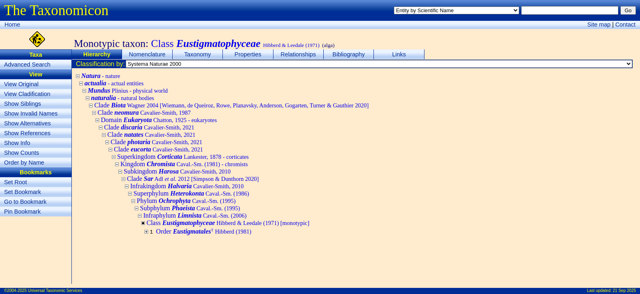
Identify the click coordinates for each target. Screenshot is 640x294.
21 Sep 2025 (624, 290)
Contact (625, 24)
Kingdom (184, 163)
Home (12, 24)
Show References (27, 133)
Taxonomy (197, 54)
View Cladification (27, 94)
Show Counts (21, 152)
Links (399, 54)
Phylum (186, 200)
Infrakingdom (187, 186)
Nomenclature (147, 54)
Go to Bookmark (25, 201)
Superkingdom (183, 156)
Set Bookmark (22, 192)
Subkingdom (177, 171)
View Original (21, 84)
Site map (599, 24)
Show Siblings (22, 103)
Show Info (17, 143)
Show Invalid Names (31, 113)
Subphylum (190, 208)
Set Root (15, 182)
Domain (159, 119)
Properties (248, 54)
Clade (231, 105)
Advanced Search (27, 64)
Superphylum (191, 193)
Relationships (298, 54)
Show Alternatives (27, 123)
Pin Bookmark (22, 211)
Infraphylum (195, 215)
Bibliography (349, 54)
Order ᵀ (203, 231)
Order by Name (24, 162)
